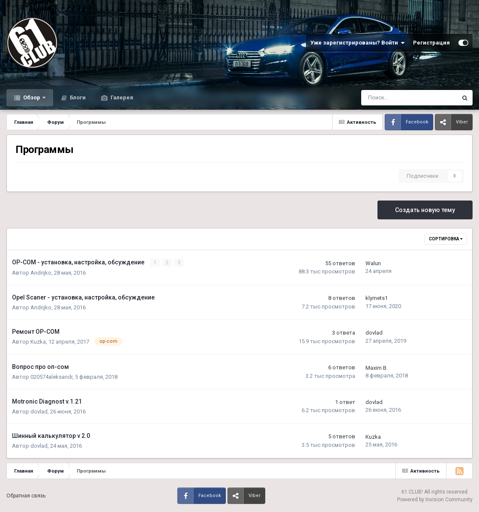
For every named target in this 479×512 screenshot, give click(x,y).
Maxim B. (376, 367)
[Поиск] (386, 97)
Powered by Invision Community (435, 499)
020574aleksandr (51, 377)
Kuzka (38, 341)
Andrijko (40, 272)
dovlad (374, 332)
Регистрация (431, 42)
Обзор (32, 97)
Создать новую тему (425, 210)
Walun (373, 263)
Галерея (121, 97)
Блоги (77, 97)
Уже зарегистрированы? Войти (357, 43)
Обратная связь (25, 496)
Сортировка (446, 239)
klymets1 (376, 298)
